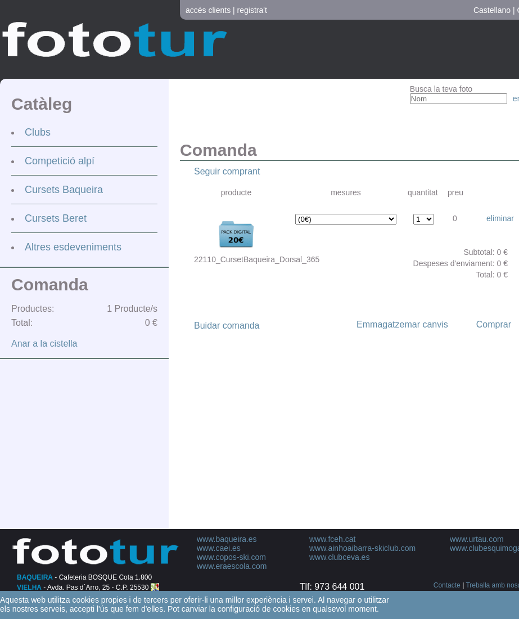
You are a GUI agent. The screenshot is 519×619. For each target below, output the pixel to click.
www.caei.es (219, 548)
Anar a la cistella (44, 343)
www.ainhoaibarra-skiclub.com (362, 548)
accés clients (208, 10)
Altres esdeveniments (73, 247)
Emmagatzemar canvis (402, 324)
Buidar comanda (227, 325)
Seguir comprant (227, 171)
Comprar (493, 324)
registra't (252, 10)
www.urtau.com (477, 539)
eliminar (500, 218)
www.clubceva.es (339, 557)
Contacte (447, 585)
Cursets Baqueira (64, 189)
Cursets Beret (56, 218)
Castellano (492, 10)
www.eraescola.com (232, 566)
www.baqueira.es (227, 539)
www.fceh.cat (332, 539)
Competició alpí (59, 161)
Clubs (38, 132)
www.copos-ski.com (231, 557)
